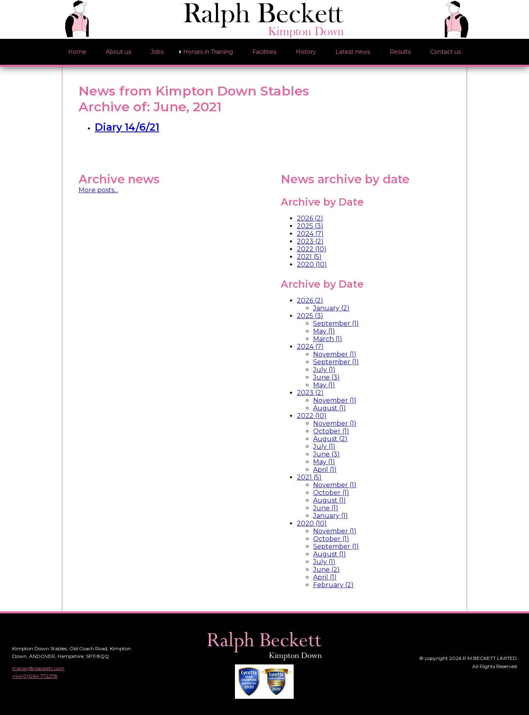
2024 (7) (310, 234)
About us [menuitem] (118, 51)
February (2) (333, 585)
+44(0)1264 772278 (35, 676)
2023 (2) (310, 241)
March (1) (327, 339)
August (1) (329, 408)
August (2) (330, 439)
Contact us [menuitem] (445, 51)
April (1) (325, 469)
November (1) (334, 354)
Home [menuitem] (77, 51)
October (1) (331, 431)
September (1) (336, 323)
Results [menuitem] (400, 51)
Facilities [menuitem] (264, 51)
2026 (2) (310, 218)
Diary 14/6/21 (127, 127)
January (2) (331, 308)
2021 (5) (309, 257)
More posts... (98, 190)
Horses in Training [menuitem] (208, 51)
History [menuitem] (306, 51)
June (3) (326, 377)
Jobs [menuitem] (157, 51)
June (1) (325, 508)
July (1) (324, 369)
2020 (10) (312, 264)
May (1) (324, 331)
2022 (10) (311, 249)
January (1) (330, 516)
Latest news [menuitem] (352, 51)
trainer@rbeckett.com (38, 668)
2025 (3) (310, 226)
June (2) (326, 569)
